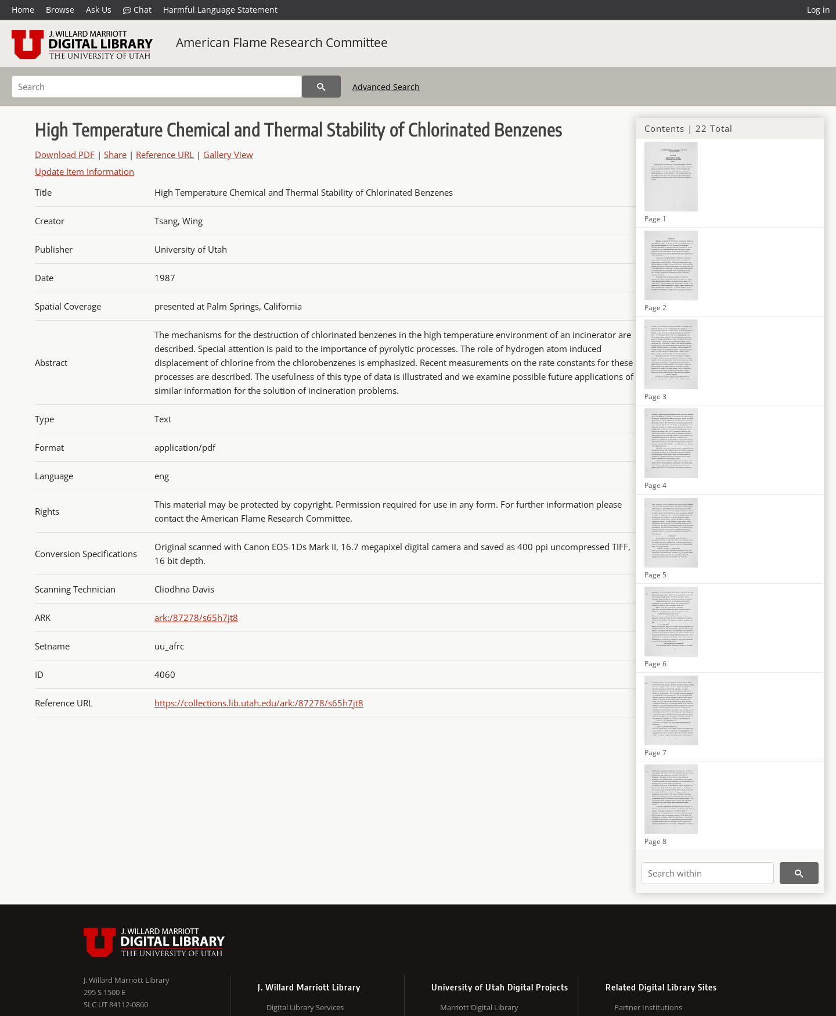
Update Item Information (84, 171)
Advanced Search (386, 86)
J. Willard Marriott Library (127, 980)
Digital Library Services (305, 1007)
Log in (818, 9)
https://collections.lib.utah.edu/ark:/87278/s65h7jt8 (258, 703)
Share (115, 154)
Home (23, 9)
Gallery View (228, 154)
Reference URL (165, 154)
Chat (137, 10)
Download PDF (65, 154)
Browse (60, 9)
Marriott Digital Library (479, 1007)
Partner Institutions (648, 1007)
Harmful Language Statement (220, 9)
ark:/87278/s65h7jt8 (196, 617)
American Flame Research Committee (282, 42)
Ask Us (98, 9)
